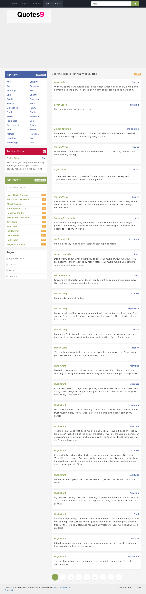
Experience (12, 108)
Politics (10, 134)
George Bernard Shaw (26, 217)
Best (32, 91)
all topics (41, 75)
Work (136, 276)
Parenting (134, 105)
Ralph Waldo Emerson (26, 199)
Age (9, 82)
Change (33, 95)
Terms (10, 270)
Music (136, 170)
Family (33, 112)
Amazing (11, 91)
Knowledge (12, 143)
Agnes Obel (60, 170)
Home (14, 4)
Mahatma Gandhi (26, 213)
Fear (32, 143)
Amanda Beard (61, 82)
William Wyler (61, 147)
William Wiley (61, 197)
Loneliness (35, 82)
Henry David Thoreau (26, 195)
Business (34, 86)
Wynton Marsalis (62, 254)
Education (35, 99)
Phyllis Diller (13, 158)
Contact (11, 276)
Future (33, 125)
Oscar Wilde (26, 235)
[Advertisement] (73, 44)
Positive (135, 539)
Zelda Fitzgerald (62, 129)
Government (13, 125)
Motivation (133, 239)
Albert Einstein (26, 204)
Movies (10, 117)
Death (10, 99)
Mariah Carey (60, 294)
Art (8, 86)
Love (136, 218)
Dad (9, 95)
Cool (32, 121)
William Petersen (62, 276)
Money (135, 348)
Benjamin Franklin (26, 244)
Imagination (133, 129)
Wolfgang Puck (61, 239)
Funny (33, 108)
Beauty (10, 104)
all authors (40, 180)
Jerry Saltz (26, 222)
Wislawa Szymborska (64, 218)
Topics (25, 4)
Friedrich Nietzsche (26, 208)
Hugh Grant (26, 226)
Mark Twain (26, 240)
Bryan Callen (60, 105)
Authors (36, 4)
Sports (135, 82)
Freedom (34, 117)
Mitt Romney (26, 231)
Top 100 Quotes (53, 4)
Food (9, 112)
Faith (32, 104)
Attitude (134, 294)
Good (9, 130)
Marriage (34, 134)
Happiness (12, 121)
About (10, 264)
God (32, 138)
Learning (11, 138)
